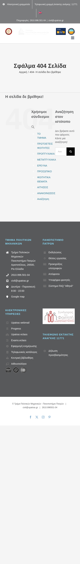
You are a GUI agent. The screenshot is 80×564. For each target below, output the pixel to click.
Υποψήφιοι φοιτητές (59, 280)
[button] (33, 127)
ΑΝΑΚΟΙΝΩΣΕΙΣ (46, 193)
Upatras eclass (19, 334)
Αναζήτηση (43, 199)
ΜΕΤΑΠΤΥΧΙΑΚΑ (46, 159)
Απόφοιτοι (54, 274)
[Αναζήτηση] (70, 151)
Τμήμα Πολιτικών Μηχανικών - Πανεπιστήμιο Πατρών (39, 404)
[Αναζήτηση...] (60, 151)
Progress (16, 328)
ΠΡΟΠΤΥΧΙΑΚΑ (46, 153)
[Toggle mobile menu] (73, 38)
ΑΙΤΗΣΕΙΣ (42, 187)
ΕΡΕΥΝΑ (42, 165)
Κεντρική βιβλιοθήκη (22, 357)
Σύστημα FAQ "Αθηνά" (61, 286)
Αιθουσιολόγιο (18, 363)
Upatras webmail (20, 322)
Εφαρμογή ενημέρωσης (24, 346)
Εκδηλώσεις (55, 252)
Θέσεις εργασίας (57, 258)
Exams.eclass (18, 340)
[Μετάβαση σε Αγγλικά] (40, 13)
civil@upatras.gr (56, 20)
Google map (18, 296)
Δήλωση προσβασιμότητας (58, 352)
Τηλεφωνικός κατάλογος (24, 352)
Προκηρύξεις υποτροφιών (55, 266)
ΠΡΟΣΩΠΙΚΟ (44, 171)
